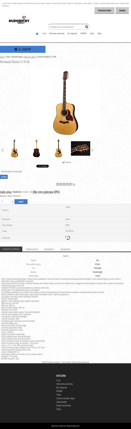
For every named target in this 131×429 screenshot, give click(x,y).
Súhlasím (122, 10)
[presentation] (92, 150)
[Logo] (19, 19)
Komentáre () (49, 249)
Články (99, 33)
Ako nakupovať (72, 33)
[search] (86, 27)
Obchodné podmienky (56, 33)
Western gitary (30, 57)
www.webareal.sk (73, 425)
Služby (92, 33)
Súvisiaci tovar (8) (32, 249)
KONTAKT (83, 33)
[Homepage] (37, 33)
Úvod (2, 57)
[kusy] (5, 201)
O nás (44, 33)
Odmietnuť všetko (104, 10)
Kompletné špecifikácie (11, 249)
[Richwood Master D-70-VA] (65, 69)
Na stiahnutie (65, 249)
